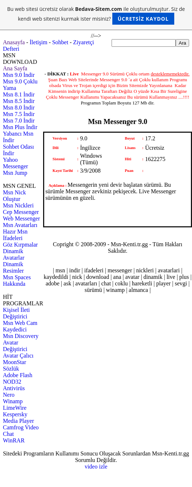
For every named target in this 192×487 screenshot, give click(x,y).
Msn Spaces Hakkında (17, 280)
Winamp (12, 401)
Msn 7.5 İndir (19, 114)
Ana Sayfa (15, 68)
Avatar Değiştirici (15, 345)
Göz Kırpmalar (20, 245)
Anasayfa (14, 42)
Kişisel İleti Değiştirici (16, 313)
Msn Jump (15, 173)
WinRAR (14, 440)
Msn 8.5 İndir (19, 101)
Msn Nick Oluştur (14, 195)
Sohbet (60, 42)
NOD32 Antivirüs (14, 385)
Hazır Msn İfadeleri (15, 234)
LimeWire (14, 408)
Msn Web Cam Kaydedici (20, 326)
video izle (96, 466)
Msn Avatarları (20, 225)
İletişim (38, 42)
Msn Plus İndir (20, 127)
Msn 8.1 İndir (19, 94)
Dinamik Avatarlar (13, 254)
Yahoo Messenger (15, 163)
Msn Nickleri (18, 205)
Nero (8, 395)
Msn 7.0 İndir (19, 120)
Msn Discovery (20, 336)
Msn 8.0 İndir (19, 107)
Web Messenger (21, 218)
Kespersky (15, 414)
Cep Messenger (21, 212)
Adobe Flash (17, 375)
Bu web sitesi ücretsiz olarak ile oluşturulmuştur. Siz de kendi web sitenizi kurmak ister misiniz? (96, 15)
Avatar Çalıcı (18, 355)
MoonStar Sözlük (14, 365)
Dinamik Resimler (13, 267)
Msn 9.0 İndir (19, 75)
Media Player (18, 421)
